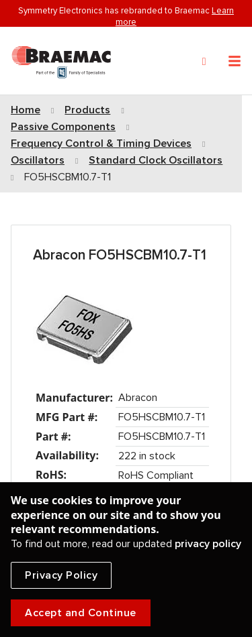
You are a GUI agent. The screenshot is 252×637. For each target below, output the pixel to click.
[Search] (204, 61)
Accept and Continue (80, 612)
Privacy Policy (61, 575)
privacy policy (208, 543)
